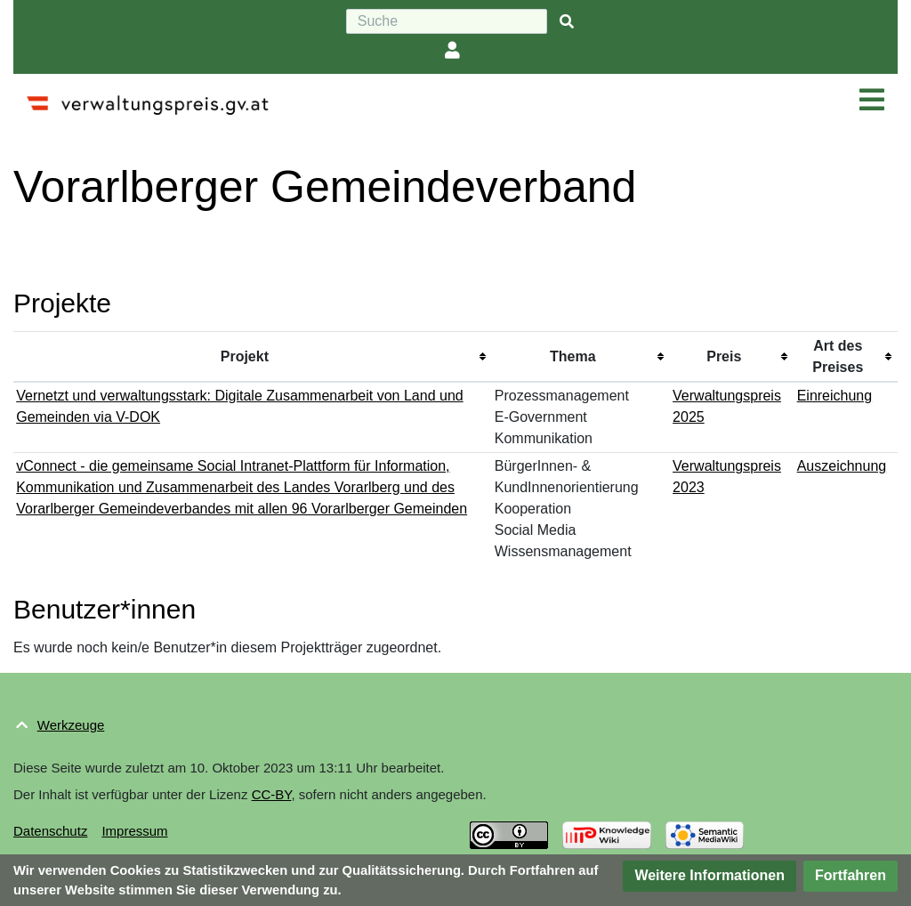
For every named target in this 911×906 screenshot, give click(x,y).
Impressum (134, 830)
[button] (709, 876)
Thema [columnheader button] (573, 356)
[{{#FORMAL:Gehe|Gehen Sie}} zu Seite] (567, 22)
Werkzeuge (71, 724)
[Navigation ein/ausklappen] (871, 100)
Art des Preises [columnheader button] (837, 356)
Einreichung (835, 395)
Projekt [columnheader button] (245, 356)
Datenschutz (50, 830)
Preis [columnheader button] (723, 356)
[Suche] (446, 21)
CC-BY (272, 794)
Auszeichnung (842, 465)
